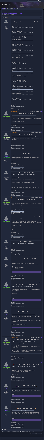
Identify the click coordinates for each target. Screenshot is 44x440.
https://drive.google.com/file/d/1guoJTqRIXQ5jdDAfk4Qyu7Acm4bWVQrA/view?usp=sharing (23, 341)
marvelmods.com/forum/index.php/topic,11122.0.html (17, 148)
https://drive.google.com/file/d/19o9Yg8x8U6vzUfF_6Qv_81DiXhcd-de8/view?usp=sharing (23, 174)
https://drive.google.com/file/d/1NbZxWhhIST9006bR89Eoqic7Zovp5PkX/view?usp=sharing (23, 286)
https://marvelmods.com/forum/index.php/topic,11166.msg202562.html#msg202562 (22, 99)
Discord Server (11, 8)
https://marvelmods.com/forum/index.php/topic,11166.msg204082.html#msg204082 (22, 86)
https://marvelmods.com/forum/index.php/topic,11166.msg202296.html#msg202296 (22, 68)
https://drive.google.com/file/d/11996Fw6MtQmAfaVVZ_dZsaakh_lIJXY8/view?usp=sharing (23, 366)
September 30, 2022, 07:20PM (14, 362)
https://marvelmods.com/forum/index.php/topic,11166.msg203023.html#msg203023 (22, 40)
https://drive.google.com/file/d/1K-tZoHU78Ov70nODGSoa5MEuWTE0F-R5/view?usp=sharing (24, 136)
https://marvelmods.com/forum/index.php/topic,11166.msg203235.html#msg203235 (22, 73)
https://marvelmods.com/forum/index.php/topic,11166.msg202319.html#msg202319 (22, 27)
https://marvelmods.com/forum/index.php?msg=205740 (19, 58)
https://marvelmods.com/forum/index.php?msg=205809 (19, 76)
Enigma (6, 115)
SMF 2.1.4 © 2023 (4, 438)
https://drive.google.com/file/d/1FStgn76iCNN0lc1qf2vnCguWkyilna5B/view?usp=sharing (23, 243)
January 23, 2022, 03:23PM (14, 111)
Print (41, 17)
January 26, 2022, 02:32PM (14, 170)
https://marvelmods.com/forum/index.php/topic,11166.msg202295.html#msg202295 (22, 91)
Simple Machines (8, 438)
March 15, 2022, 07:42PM (14, 197)
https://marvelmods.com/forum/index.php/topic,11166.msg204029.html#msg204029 (22, 32)
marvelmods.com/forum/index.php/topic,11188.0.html (17, 106)
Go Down (3, 17)
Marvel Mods (5, 4)
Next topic (40, 15)
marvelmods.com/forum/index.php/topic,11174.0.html (17, 145)
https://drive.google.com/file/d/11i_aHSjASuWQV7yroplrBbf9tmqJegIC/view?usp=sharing (23, 155)
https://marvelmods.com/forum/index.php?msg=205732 (19, 63)
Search (6, 8)
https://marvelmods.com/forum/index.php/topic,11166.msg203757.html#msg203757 (22, 55)
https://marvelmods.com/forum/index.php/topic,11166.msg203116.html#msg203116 (22, 50)
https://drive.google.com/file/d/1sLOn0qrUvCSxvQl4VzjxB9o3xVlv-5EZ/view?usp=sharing (23, 410)
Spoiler (13, 272)
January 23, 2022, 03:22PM (14, 19)
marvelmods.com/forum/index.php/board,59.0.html (17, 109)
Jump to (31, 433)
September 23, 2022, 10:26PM (14, 337)
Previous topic (36, 15)
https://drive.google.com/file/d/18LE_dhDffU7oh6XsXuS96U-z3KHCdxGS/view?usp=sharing (23, 201)
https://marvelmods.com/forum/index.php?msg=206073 (19, 42)
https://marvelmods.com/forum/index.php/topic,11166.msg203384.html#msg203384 (22, 94)
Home (3, 8)
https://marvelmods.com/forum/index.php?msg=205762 (19, 81)
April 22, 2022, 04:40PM (14, 239)
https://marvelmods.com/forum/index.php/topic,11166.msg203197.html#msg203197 (22, 45)
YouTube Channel (16, 8)
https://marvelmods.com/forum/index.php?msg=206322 (19, 37)
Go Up (2, 429)
